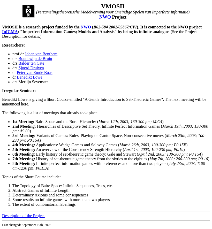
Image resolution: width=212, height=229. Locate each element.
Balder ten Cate (31, 63)
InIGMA (10, 31)
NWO (105, 17)
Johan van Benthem (41, 54)
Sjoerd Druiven (31, 68)
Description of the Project (23, 215)
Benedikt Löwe (29, 77)
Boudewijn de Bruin (35, 58)
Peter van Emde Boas (34, 72)
